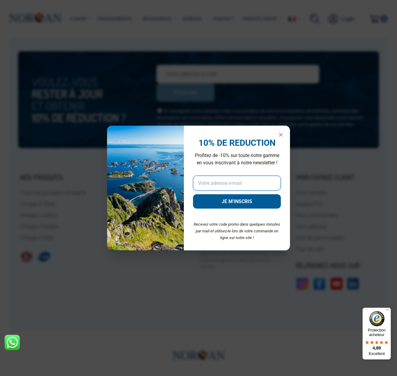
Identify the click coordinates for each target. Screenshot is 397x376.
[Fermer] (281, 135)
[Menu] (387, 311)
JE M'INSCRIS (237, 201)
